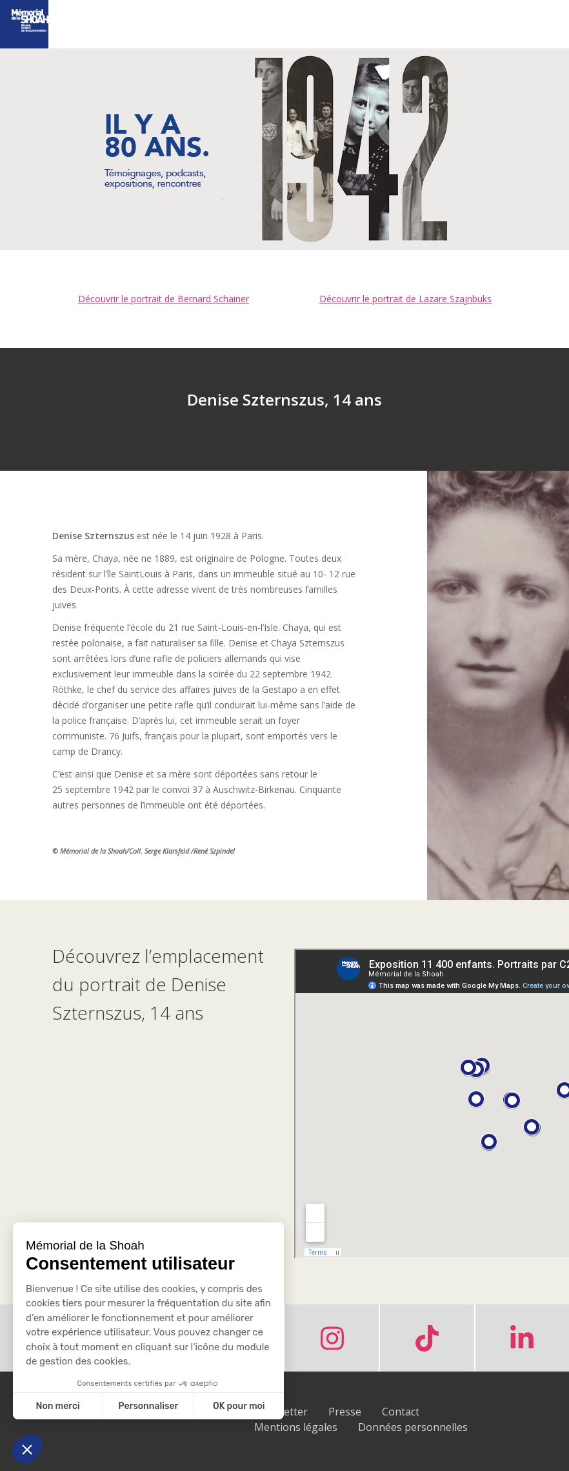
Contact (400, 1411)
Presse (344, 1411)
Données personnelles (413, 1427)
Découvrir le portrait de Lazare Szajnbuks (405, 299)
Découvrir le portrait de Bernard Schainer (163, 299)
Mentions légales (295, 1427)
